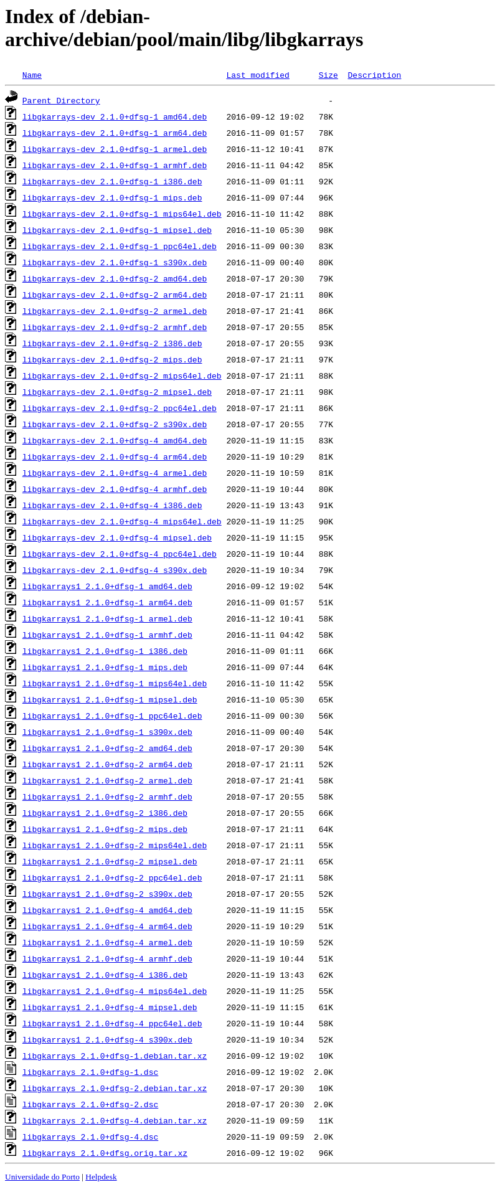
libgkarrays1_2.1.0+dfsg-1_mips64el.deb (114, 683)
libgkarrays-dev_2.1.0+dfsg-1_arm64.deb (114, 132)
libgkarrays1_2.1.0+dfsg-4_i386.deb (104, 974)
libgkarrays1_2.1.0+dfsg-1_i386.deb (104, 650)
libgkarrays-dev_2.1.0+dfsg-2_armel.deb (114, 310)
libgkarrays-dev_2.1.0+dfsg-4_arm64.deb (114, 456)
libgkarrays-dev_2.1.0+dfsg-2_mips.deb (112, 359)
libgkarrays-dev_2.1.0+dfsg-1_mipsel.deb (117, 229)
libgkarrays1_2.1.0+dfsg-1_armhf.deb (107, 634)
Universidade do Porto (42, 1176)
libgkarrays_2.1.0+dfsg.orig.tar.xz (104, 1152)
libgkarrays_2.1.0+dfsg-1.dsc (90, 1071)
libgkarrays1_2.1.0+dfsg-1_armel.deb (107, 618)
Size (328, 74)
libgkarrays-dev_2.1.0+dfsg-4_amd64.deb (114, 440)
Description (374, 74)
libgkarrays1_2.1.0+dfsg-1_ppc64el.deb (112, 715)
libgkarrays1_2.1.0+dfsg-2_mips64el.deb (114, 845)
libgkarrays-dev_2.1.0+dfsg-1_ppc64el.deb (119, 246)
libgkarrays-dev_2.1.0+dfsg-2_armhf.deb (114, 327)
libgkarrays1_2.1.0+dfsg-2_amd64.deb (107, 748)
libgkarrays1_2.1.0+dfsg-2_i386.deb (104, 812)
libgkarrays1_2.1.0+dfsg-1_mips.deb (104, 667)
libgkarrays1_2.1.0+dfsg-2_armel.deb (107, 780)
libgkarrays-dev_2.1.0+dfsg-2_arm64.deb (114, 294)
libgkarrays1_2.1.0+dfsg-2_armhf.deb (107, 796)
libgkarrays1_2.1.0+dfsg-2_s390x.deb (107, 893)
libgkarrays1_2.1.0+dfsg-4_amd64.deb (107, 909)
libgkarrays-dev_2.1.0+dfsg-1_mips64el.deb (122, 213)
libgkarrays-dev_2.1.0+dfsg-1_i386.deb (112, 181)
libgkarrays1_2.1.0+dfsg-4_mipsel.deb (109, 1007)
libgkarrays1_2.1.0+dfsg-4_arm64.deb (107, 926)
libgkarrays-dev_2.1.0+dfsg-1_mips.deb (112, 197)
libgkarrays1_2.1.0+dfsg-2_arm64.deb (107, 764)
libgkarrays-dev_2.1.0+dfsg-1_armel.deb (114, 148)
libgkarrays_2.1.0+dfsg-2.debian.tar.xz (114, 1088)
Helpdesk (100, 1176)
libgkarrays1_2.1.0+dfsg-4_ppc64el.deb (112, 1023)
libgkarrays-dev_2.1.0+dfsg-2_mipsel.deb (117, 391)
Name (32, 74)
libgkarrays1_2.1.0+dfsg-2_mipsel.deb (109, 861)
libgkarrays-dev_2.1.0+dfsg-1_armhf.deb (114, 165)
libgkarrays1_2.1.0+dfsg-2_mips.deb (104, 829)
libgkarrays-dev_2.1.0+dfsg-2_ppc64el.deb (119, 408)
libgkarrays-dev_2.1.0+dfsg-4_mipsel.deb (117, 537)
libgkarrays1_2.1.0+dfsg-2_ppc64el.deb (112, 877)
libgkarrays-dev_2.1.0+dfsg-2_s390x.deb (114, 424)
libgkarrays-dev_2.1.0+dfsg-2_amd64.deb (114, 278)
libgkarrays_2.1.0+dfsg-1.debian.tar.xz (114, 1055)
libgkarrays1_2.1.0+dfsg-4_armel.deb (107, 942)
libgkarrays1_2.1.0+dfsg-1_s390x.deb (107, 731)
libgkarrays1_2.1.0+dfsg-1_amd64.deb (107, 586)
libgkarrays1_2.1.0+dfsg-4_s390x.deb (107, 1039)
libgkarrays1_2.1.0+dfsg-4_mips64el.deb (114, 990)
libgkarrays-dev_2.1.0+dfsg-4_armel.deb (114, 472)
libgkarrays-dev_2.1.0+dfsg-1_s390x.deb (114, 262)
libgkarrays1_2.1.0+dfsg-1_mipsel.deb (109, 699)
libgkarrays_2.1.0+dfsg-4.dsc (90, 1136)
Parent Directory (61, 100)
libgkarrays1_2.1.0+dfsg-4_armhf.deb (107, 958)
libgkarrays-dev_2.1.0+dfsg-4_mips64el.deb (122, 521)
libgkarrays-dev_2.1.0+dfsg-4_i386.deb (112, 505)
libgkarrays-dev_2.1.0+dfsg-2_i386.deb (112, 343)
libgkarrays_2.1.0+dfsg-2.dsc (90, 1104)
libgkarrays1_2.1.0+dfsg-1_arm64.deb (107, 602)
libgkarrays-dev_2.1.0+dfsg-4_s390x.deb (114, 569)
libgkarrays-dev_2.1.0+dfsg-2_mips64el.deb (122, 375)
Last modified (257, 74)
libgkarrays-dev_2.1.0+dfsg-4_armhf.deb (114, 488)
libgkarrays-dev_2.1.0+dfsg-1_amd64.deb (114, 116)
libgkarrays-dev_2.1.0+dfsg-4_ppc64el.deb (119, 553)
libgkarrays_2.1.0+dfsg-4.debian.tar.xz (114, 1120)
